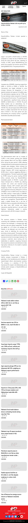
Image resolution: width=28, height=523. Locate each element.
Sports (24, 6)
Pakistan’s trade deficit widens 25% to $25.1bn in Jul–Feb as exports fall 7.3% (10, 303)
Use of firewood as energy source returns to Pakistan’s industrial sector (11, 497)
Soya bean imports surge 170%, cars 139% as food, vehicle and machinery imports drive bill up (10, 346)
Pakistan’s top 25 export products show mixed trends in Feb (11, 432)
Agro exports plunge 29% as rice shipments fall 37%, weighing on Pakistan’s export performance (11, 368)
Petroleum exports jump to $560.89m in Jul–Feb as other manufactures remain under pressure (10, 453)
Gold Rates (3, 6)
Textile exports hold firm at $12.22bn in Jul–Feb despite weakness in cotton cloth (9, 475)
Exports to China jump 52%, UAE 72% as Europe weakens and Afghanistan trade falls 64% (11, 390)
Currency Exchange (10, 6)
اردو (25, 3)
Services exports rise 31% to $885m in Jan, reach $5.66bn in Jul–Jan (10, 325)
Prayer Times (17, 6)
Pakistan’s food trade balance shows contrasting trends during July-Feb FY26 (10, 412)
